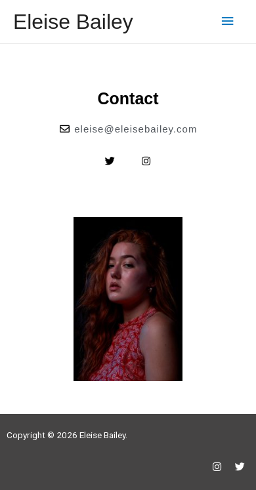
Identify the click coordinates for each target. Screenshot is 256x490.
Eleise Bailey (73, 21)
